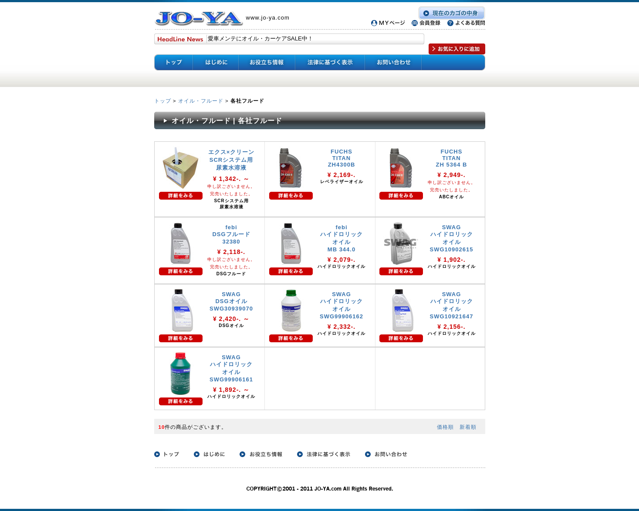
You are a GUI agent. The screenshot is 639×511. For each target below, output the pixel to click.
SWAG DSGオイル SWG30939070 (231, 301)
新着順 (468, 427)
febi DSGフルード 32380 (231, 234)
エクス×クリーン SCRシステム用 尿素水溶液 (231, 160)
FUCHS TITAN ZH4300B (341, 158)
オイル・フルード (200, 101)
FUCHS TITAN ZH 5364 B (451, 158)
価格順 (445, 427)
